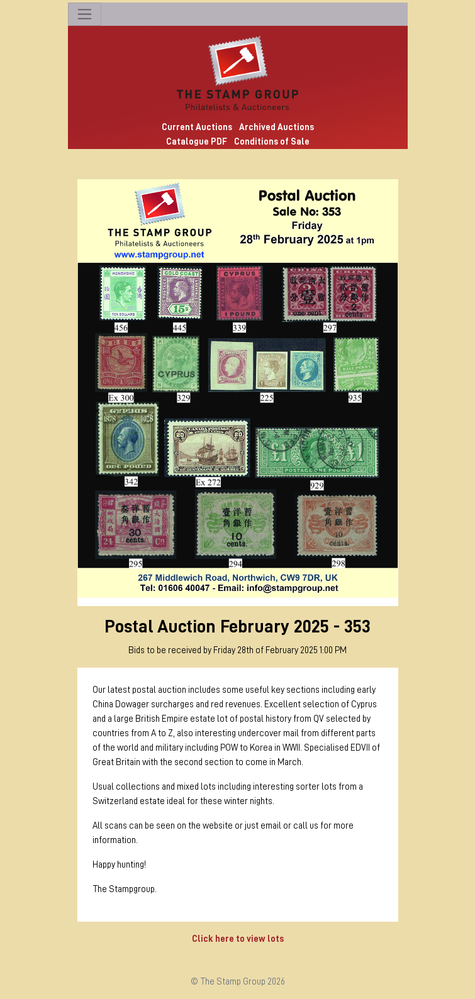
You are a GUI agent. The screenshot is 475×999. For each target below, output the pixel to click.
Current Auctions (197, 127)
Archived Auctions (276, 127)
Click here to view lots (238, 938)
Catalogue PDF (196, 141)
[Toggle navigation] (84, 14)
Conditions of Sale (272, 141)
